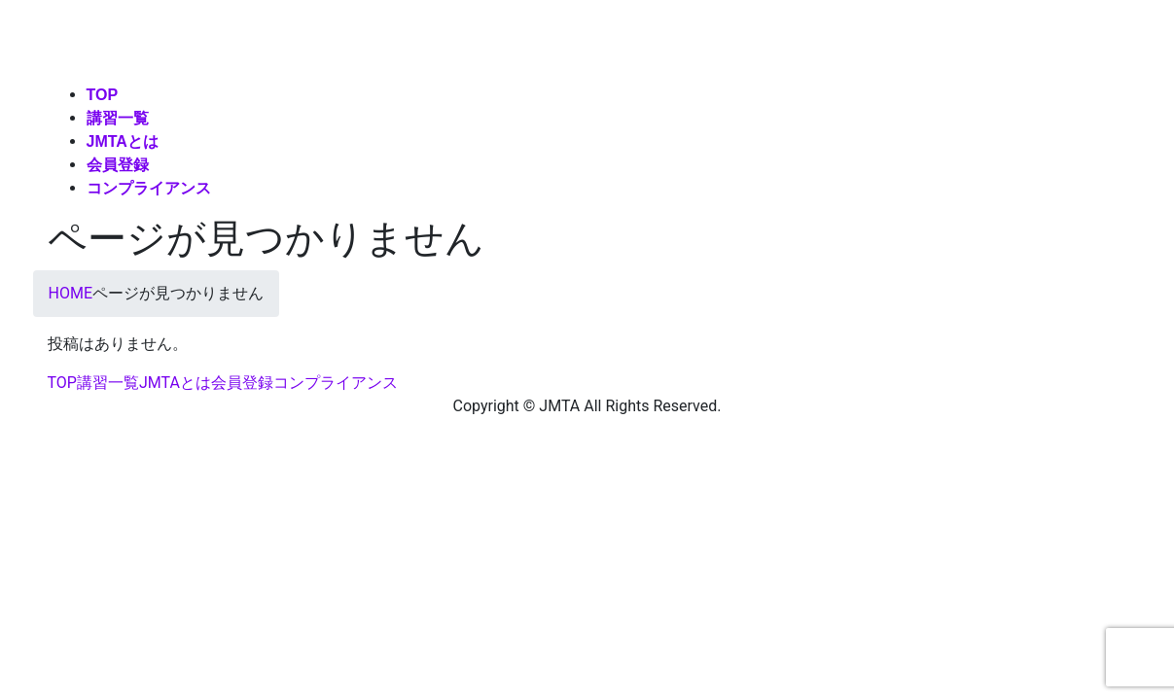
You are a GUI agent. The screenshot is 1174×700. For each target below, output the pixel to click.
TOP (62, 382)
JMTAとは (175, 382)
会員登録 (242, 382)
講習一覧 (108, 382)
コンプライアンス (335, 382)
